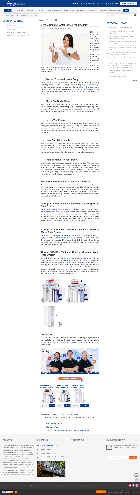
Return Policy (28, 485)
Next (133, 80)
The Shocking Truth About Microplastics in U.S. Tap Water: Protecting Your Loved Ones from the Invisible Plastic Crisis (122, 65)
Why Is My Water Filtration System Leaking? (120, 72)
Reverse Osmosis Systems (34, 10)
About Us (4, 485)
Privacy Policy (18, 485)
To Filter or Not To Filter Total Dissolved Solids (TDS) (121, 32)
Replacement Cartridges (85, 10)
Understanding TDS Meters (117, 76)
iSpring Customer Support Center (49, 445)
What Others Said (73, 485)
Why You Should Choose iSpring (83, 417)
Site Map (103, 485)
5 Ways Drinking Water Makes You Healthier (25, 15)
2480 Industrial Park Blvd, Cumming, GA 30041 (53, 457)
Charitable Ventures (60, 485)
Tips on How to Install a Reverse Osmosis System (122, 59)
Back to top (136, 480)
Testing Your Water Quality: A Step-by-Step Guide (122, 48)
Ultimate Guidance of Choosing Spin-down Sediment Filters (122, 43)
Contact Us (95, 485)
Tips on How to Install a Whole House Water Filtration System (121, 37)
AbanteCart (127, 491)
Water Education (85, 485)
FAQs (10, 485)
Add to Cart (53, 405)
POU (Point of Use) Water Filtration (18, 32)
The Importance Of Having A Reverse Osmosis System (62, 417)
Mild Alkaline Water (52, 427)
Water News (11, 29)
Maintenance (101, 10)
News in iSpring (12, 26)
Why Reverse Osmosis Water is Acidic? (121, 27)
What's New (19, 10)
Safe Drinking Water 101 (54, 424)
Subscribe (133, 457)
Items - (129, 3)
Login (109, 485)
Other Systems (69, 10)
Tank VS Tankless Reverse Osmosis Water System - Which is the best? (122, 53)
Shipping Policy (38, 485)
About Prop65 (49, 485)
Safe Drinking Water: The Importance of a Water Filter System (67, 430)
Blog (126, 10)
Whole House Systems (53, 10)
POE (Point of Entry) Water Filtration (19, 36)
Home (9, 10)
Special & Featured (114, 10)
